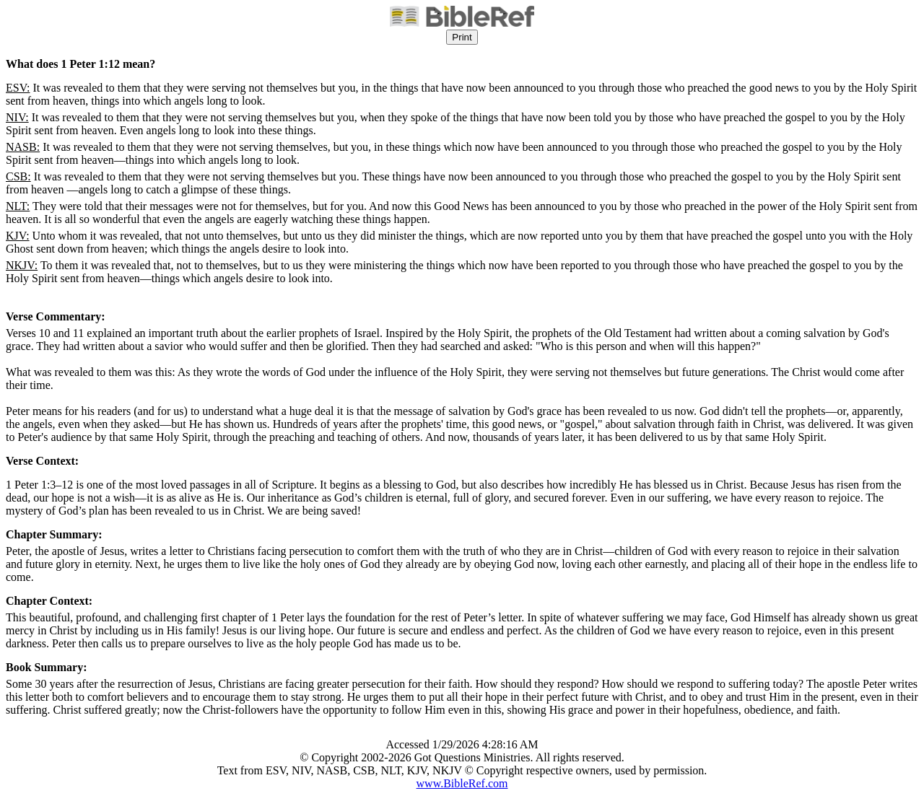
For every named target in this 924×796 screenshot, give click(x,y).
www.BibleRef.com (462, 783)
